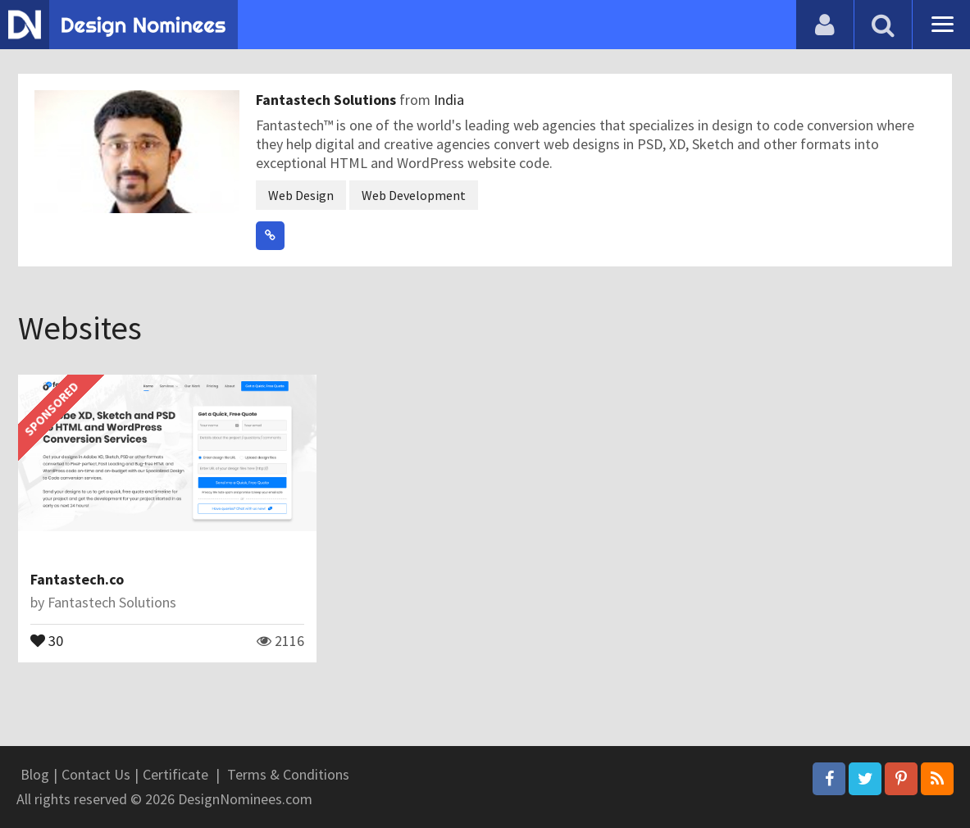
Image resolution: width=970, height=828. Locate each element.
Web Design (301, 195)
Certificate (175, 774)
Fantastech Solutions (327, 99)
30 (46, 639)
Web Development (414, 195)
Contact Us (95, 774)
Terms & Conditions (288, 774)
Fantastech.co (77, 579)
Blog (34, 774)
